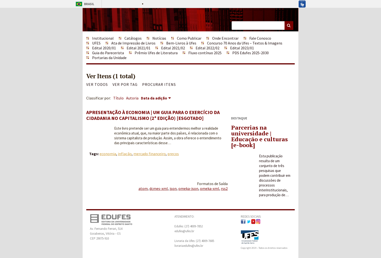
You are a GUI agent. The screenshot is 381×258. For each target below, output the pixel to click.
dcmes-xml (158, 188)
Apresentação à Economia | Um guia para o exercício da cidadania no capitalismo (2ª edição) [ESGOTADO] (153, 115)
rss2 (224, 188)
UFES (96, 43)
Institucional (103, 38)
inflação (125, 153)
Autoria (132, 98)
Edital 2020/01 (104, 47)
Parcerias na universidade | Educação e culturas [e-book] (259, 136)
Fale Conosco (260, 38)
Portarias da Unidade (109, 57)
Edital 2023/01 (242, 47)
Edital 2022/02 (207, 47)
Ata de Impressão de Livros (133, 43)
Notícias (159, 38)
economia (108, 153)
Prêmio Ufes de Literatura (156, 52)
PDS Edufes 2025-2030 (250, 52)
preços (173, 153)
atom (143, 188)
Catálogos (133, 38)
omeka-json (188, 188)
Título (118, 98)
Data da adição (154, 98)
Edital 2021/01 (138, 47)
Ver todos (97, 84)
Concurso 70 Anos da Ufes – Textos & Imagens (244, 43)
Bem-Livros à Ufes (181, 43)
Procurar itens (159, 84)
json (173, 188)
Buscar (289, 25)
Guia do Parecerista (108, 52)
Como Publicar (189, 38)
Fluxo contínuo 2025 (205, 52)
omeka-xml (209, 188)
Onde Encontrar (225, 38)
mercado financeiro (149, 153)
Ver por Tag (125, 84)
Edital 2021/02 (173, 47)
